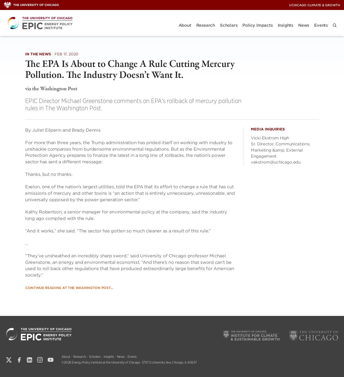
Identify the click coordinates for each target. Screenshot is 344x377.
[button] (335, 25)
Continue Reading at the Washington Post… (69, 288)
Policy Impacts (257, 25)
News (303, 25)
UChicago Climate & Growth (314, 5)
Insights (285, 25)
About (185, 25)
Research (205, 25)
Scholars (228, 25)
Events (321, 25)
